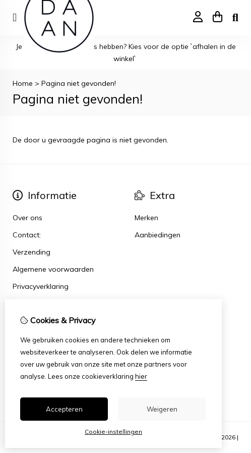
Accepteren (64, 409)
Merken (146, 217)
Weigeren (162, 409)
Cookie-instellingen (113, 431)
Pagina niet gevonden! (78, 83)
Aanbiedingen (157, 234)
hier (141, 376)
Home (23, 83)
